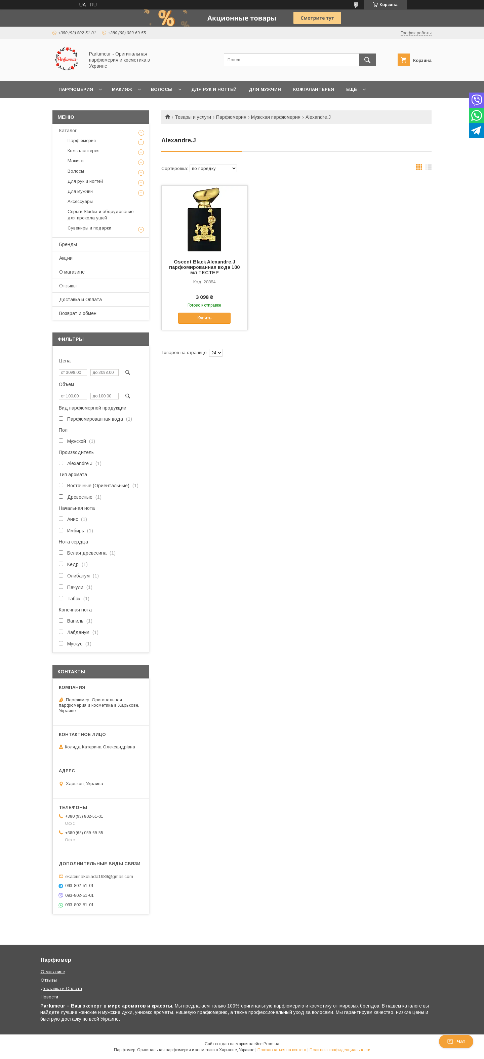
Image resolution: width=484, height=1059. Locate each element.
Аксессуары (80, 201)
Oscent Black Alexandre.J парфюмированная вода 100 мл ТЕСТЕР (204, 267)
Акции (66, 258)
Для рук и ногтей (214, 89)
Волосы (161, 89)
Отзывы (68, 285)
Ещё (351, 89)
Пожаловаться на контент (282, 1050)
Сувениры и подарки (89, 228)
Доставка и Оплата (80, 299)
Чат (456, 1041)
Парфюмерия (75, 89)
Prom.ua (271, 1044)
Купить (204, 318)
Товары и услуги (193, 117)
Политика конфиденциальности (340, 1050)
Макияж (122, 89)
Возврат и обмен (77, 313)
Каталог (68, 130)
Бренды (68, 244)
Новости (49, 996)
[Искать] (367, 60)
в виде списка (429, 168)
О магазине (72, 272)
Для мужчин (265, 89)
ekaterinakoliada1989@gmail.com (99, 876)
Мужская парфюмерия (275, 117)
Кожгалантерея (313, 89)
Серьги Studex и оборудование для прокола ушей (100, 214)
